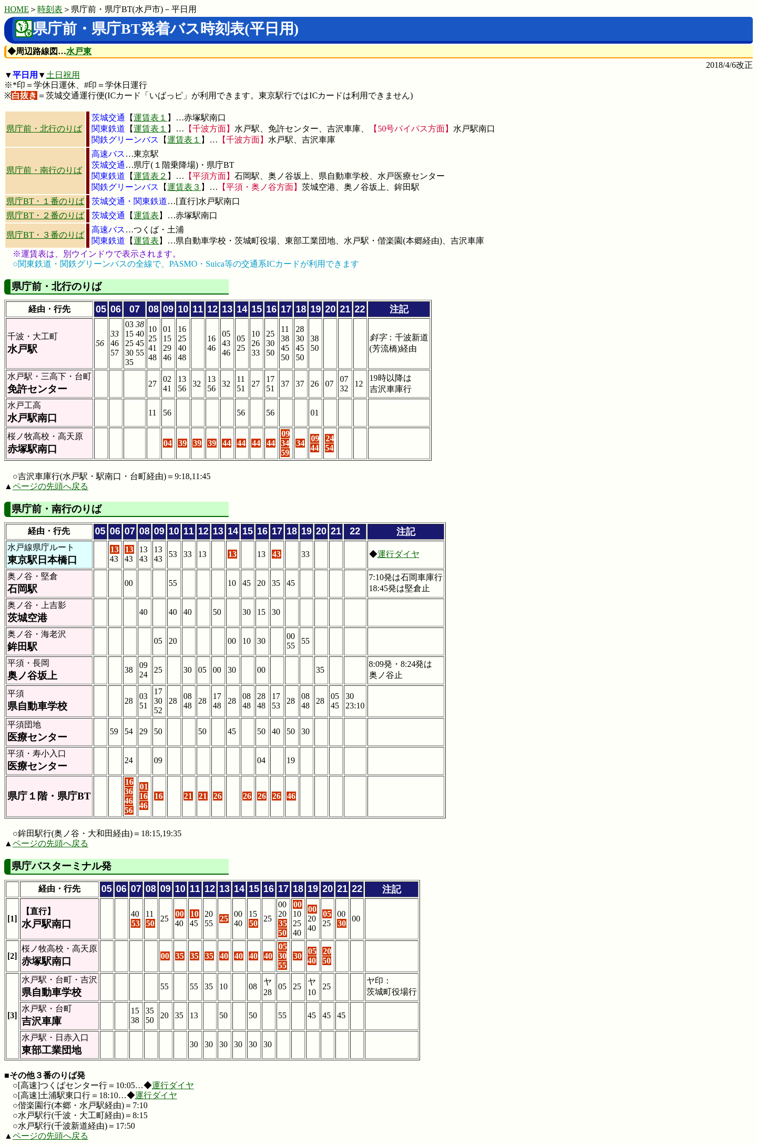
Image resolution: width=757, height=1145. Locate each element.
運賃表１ (150, 117)
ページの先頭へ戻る (50, 486)
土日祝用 (63, 74)
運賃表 (146, 215)
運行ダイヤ (398, 554)
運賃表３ (184, 187)
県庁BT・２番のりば (45, 215)
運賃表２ (150, 175)
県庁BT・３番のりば (45, 234)
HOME (16, 9)
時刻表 (50, 9)
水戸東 (78, 51)
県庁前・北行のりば (44, 128)
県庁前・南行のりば (44, 170)
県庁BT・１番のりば (45, 201)
